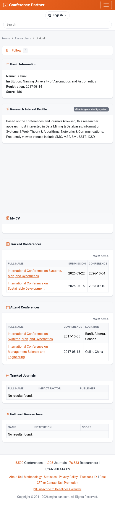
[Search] (57, 25)
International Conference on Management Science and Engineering (28, 352)
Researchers (23, 38)
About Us (15, 477)
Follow (16, 50)
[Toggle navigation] (106, 5)
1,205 (49, 463)
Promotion (71, 482)
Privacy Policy (68, 477)
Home (6, 38)
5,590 (19, 463)
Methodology (33, 477)
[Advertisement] (57, 179)
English (55, 15)
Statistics (50, 477)
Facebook (86, 477)
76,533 (74, 463)
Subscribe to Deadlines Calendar (57, 489)
